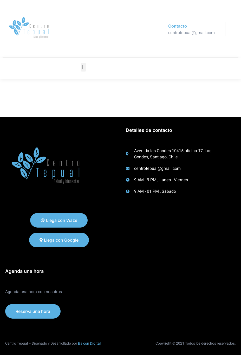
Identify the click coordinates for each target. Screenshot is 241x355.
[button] (83, 67)
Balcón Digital (89, 343)
